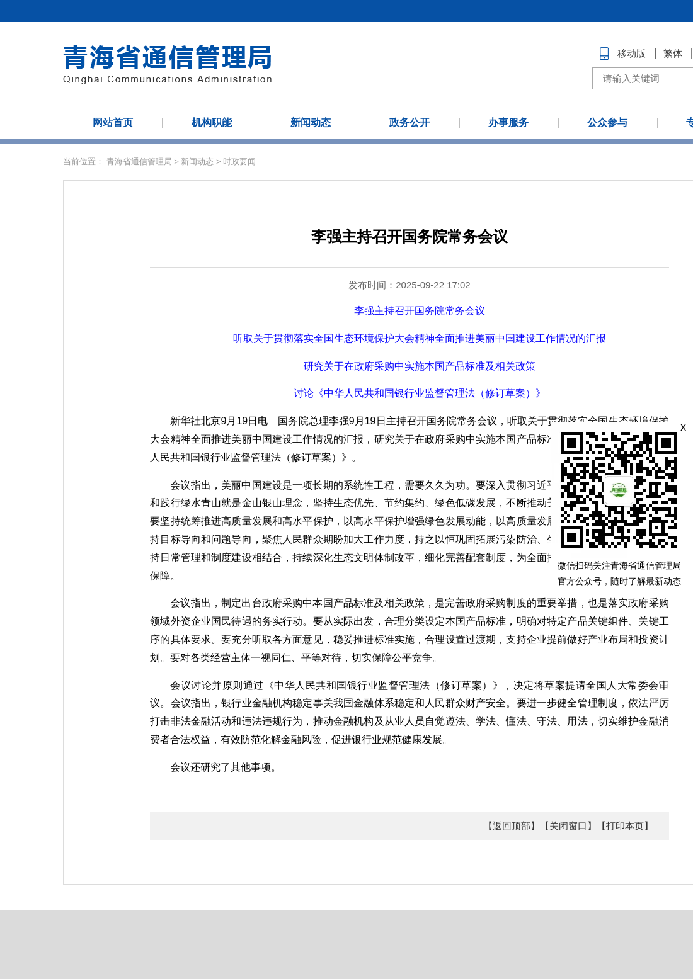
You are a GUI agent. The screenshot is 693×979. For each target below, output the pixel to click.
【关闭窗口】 (568, 825)
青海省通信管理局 (139, 161)
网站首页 (113, 122)
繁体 (672, 53)
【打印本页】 (625, 825)
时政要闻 (239, 161)
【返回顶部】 (511, 825)
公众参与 (607, 122)
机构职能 (212, 122)
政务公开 (409, 122)
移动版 (631, 53)
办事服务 (508, 122)
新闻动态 (310, 122)
